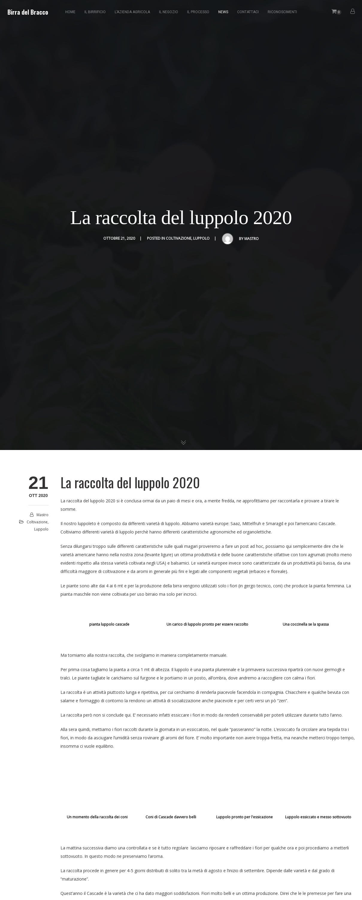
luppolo (201, 238)
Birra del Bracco (27, 11)
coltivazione (178, 238)
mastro (251, 238)
